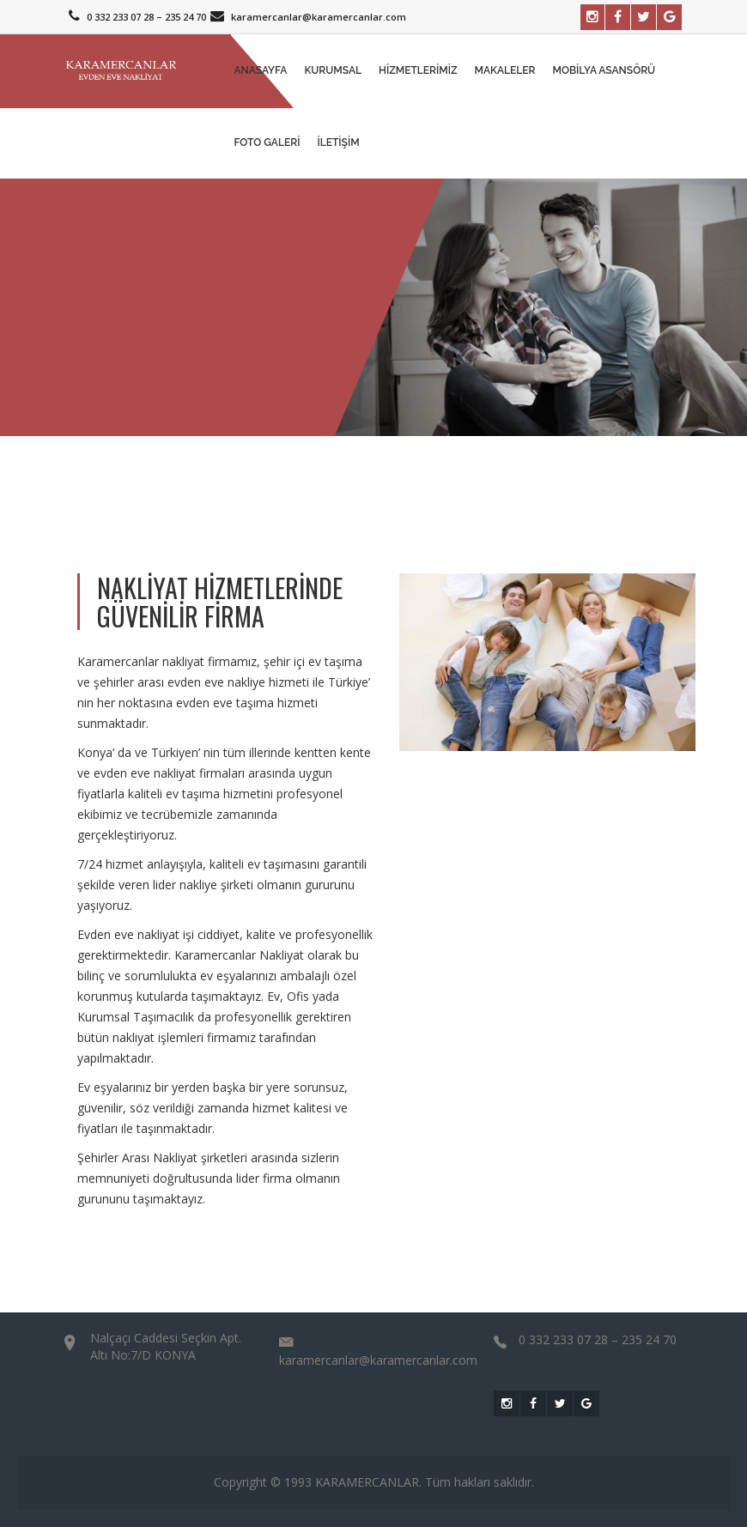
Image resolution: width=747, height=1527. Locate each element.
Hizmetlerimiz (418, 70)
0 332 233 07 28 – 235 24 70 (135, 16)
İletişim (338, 142)
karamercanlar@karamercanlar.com (306, 16)
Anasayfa (261, 70)
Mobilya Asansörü (604, 70)
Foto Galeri (267, 142)
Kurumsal (332, 70)
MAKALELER (505, 70)
